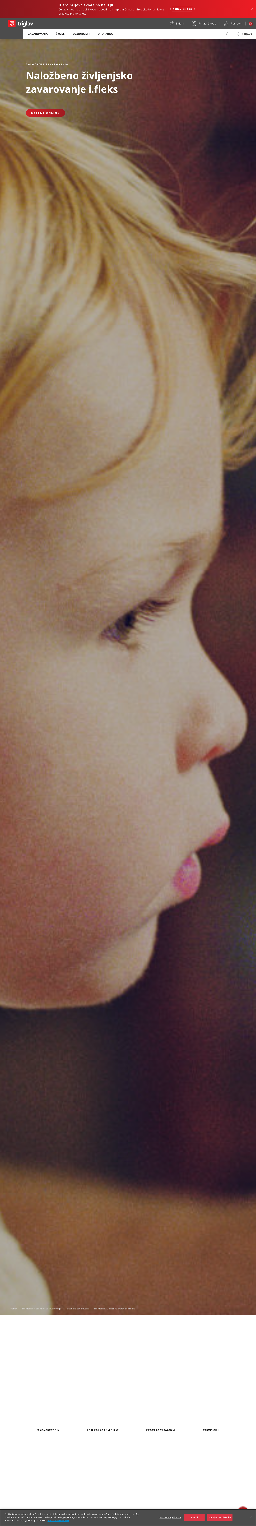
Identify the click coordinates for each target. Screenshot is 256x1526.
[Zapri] (250, 1517)
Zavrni (194, 1518)
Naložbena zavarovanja (77, 1308)
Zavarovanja (38, 34)
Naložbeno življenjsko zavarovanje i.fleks (114, 1308)
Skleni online (45, 113)
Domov (13, 1308)
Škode (60, 34)
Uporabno (105, 34)
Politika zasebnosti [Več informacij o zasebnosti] (58, 1521)
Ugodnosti (81, 34)
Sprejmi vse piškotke (220, 1518)
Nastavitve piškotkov (170, 1518)
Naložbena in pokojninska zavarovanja (41, 1308)
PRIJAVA (247, 34)
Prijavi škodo (182, 9)
